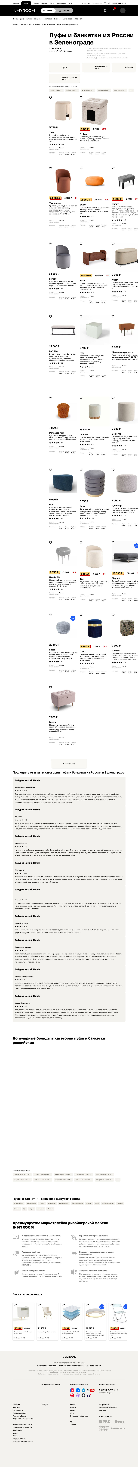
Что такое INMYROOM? (108, 1407)
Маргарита (19, 870)
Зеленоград (97, 3)
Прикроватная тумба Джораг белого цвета (23, 1332)
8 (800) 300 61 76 (119, 3)
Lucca (52, 649)
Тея (81, 579)
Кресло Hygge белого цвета (46, 1332)
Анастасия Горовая (23, 947)
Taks (51, 132)
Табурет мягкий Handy (27, 780)
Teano (83, 280)
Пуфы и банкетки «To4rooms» (64, 1179)
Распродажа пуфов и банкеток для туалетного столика (105, 1179)
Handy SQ (54, 577)
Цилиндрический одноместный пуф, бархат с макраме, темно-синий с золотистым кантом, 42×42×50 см (93, 657)
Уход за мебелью (19, 1416)
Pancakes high (56, 433)
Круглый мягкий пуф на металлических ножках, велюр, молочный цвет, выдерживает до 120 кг (63, 138)
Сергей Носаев (21, 923)
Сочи (97, 1203)
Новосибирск (63, 1203)
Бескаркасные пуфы (101, 68)
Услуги (36, 3)
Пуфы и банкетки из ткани (22, 1174)
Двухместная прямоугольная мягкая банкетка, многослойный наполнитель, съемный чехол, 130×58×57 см (93, 286)
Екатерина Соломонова (25, 787)
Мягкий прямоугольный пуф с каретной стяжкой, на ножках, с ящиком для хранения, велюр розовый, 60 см (62, 728)
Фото (52, 3)
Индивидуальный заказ (69, 78)
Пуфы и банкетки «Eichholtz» (43, 1179)
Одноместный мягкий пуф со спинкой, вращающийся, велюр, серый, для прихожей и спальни (62, 284)
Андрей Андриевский (24, 976)
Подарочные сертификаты (23, 1419)
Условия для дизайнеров (22, 1427)
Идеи (72, 1404)
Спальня (38, 19)
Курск (32, 1209)
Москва (120, 1203)
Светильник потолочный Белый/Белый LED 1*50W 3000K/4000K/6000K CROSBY (95, 1333)
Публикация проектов (79, 1416)
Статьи (73, 1407)
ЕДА (72, 1422)
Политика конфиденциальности (71, 1365)
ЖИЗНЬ (73, 1424)
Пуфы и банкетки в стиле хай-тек (72, 90)
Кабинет (78, 19)
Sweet (83, 204)
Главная (16, 3)
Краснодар (51, 1203)
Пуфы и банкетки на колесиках (43, 1174)
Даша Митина (21, 843)
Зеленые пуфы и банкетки (63, 1174)
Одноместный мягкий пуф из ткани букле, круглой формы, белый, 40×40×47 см (94, 439)
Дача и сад (67, 19)
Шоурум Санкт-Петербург (23, 1441)
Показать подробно (106, 1393)
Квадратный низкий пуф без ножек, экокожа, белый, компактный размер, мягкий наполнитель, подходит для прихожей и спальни (92, 360)
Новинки (16, 1436)
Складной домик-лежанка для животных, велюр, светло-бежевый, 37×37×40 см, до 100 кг (94, 139)
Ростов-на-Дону (77, 1203)
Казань (42, 1203)
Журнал (44, 3)
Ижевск (50, 1209)
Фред (83, 506)
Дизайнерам (61, 3)
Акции (15, 1433)
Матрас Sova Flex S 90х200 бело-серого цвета (70, 1332)
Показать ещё (69, 764)
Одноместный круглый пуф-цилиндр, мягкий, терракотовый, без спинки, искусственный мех (63, 438)
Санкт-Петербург (108, 1203)
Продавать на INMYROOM (22, 1424)
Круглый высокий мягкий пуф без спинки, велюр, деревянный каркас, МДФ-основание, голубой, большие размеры (63, 655)
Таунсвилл (55, 203)
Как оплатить (18, 1410)
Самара (88, 1203)
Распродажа (18, 19)
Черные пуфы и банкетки (104, 90)
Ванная (57, 19)
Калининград (31, 1203)
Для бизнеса (17, 1430)
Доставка (16, 1407)
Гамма (52, 722)
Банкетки (129, 67)
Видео (72, 1410)
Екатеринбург (18, 1203)
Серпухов (40, 1209)
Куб (82, 353)
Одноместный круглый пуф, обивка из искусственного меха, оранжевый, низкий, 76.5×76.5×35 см (94, 210)
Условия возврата (19, 1413)
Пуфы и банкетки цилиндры (105, 1174)
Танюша (18, 817)
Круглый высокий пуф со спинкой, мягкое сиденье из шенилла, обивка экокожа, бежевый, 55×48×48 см (94, 585)
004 (51, 504)
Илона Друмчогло (22, 1003)
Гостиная (48, 19)
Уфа (24, 1209)
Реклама (102, 1410)
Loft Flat (53, 351)
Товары (26, 3)
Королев (17, 1209)
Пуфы (64, 67)
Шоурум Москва (19, 1438)
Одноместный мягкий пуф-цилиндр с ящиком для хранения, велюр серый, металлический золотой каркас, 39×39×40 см (94, 512)
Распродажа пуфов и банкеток (120, 90)
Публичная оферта (93, 1365)
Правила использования (46, 1365)
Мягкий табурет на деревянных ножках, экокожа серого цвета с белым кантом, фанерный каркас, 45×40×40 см (62, 583)
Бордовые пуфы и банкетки (23, 1179)
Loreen (52, 279)
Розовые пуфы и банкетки (88, 90)
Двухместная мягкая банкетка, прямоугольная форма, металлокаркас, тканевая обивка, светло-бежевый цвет (62, 357)
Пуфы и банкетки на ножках (57, 90)
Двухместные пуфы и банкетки (84, 1174)
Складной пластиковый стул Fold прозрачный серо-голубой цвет (119, 1333)
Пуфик (83, 134)
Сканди (84, 434)
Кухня (29, 19)
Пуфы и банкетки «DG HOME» (84, 1179)
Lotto (82, 651)
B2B (70, 3)
